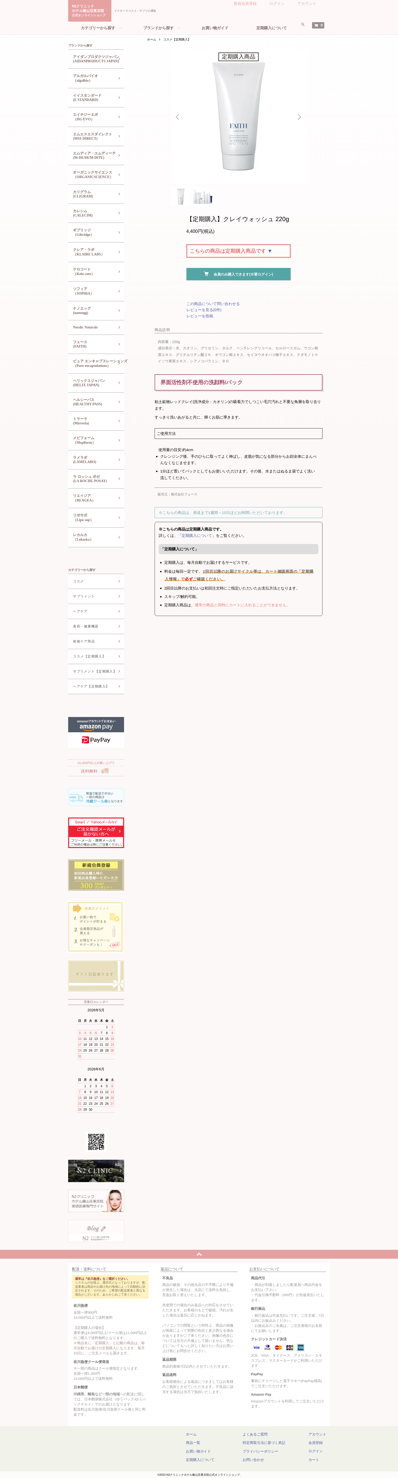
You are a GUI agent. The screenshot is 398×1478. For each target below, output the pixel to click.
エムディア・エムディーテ (91, 155)
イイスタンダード (91, 98)
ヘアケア (76, 611)
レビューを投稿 (199, 321)
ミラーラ (91, 421)
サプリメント (80, 596)
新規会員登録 (245, 3)
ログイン (277, 3)
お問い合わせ (258, 1460)
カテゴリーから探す (98, 28)
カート (313, 1460)
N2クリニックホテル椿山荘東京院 (91, 11)
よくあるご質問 (259, 1434)
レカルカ (91, 537)
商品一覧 (208, 1443)
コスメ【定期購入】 (177, 39)
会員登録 (315, 1443)
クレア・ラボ (91, 252)
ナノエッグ (91, 311)
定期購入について (271, 28)
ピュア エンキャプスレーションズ (96, 363)
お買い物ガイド (215, 28)
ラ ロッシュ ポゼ (91, 479)
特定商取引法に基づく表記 (268, 1443)
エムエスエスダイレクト (91, 136)
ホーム (151, 39)
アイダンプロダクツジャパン (92, 59)
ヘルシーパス (91, 402)
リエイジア (91, 498)
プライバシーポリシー (265, 1451)
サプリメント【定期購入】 (91, 671)
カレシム (91, 213)
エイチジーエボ (91, 117)
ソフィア (91, 291)
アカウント (306, 3)
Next (298, 117)
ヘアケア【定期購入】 (87, 686)
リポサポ (91, 517)
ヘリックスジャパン (91, 383)
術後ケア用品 (80, 641)
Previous (179, 117)
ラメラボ (91, 460)
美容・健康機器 (82, 626)
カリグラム (91, 194)
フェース (91, 344)
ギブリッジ (91, 232)
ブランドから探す (158, 28)
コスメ (74, 581)
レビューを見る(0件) (204, 314)
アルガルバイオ (91, 78)
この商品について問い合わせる (213, 308)
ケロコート (91, 271)
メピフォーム (91, 440)
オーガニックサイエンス (91, 174)
